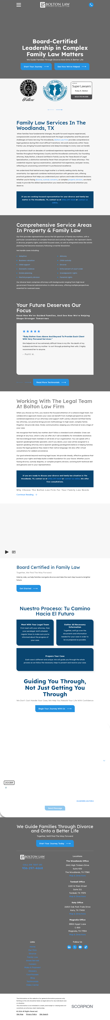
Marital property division (29, 277)
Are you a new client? (14, 760)
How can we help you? (14, 768)
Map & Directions (77, 876)
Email (59, 752)
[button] (13, 552)
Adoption (23, 256)
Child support (24, 265)
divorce (39, 180)
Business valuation (27, 260)
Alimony (63, 256)
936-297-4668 (32, 869)
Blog (32, 978)
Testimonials (32, 982)
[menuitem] (19, 1015)
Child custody (65, 260)
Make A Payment (32, 968)
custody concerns (50, 180)
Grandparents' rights (68, 273)
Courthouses (32, 975)
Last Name (61, 744)
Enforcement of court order (71, 269)
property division (75, 180)
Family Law (32, 958)
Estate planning (25, 273)
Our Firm (32, 951)
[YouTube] (80, 948)
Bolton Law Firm (61, 140)
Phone (7, 752)
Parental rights (66, 277)
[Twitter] (75, 948)
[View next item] (59, 110)
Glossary (32, 971)
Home (32, 947)
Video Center (32, 985)
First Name (9, 744)
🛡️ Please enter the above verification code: (24, 788)
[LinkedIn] (69, 948)
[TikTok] (86, 948)
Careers (32, 964)
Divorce (63, 265)
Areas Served (32, 961)
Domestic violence (26, 269)
